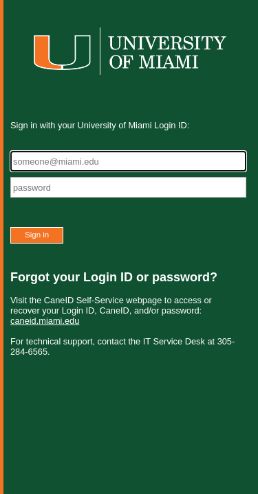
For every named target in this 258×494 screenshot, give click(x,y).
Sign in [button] (37, 235)
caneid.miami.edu (44, 321)
